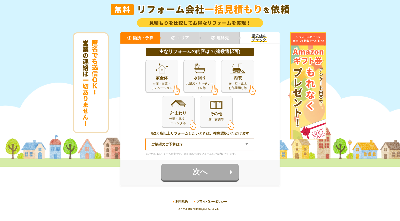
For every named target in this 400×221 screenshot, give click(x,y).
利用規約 (182, 202)
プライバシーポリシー (211, 202)
